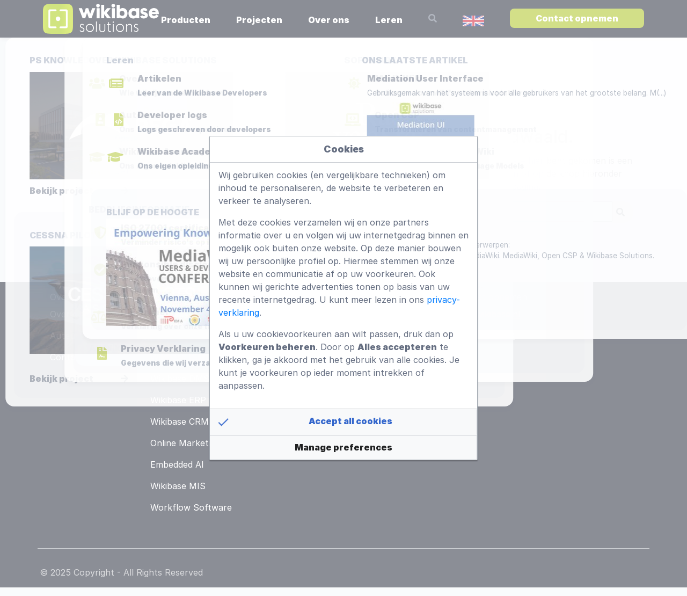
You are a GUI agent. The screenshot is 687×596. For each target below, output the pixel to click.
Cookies (344, 149)
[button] (343, 422)
